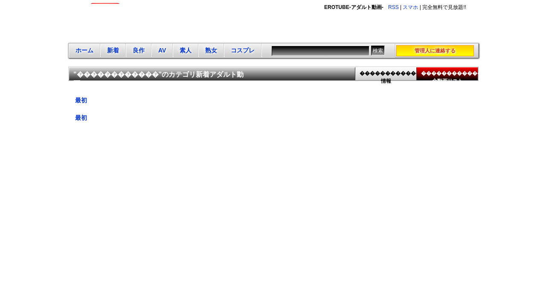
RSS (393, 7)
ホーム (84, 50)
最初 (81, 100)
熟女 (211, 50)
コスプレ (243, 50)
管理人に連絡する (435, 51)
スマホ (410, 7)
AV (162, 50)
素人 (186, 50)
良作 (139, 50)
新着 (113, 50)
